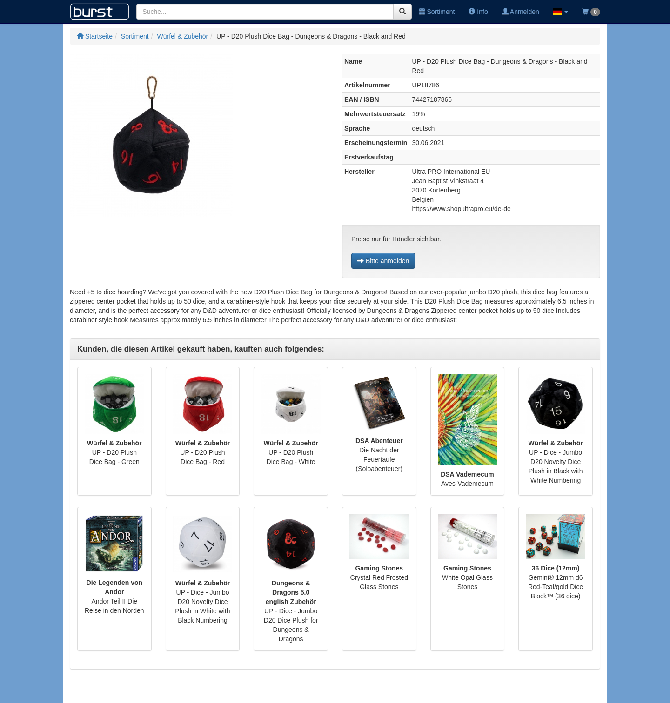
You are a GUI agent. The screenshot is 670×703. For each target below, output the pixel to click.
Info (478, 11)
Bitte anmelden (383, 261)
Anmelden (520, 11)
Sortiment (437, 11)
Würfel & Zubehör (182, 36)
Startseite (95, 36)
